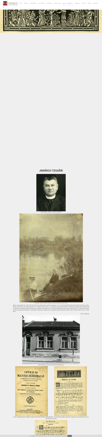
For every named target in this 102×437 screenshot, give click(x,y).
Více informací (64, 435)
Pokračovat (70, 435)
